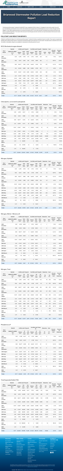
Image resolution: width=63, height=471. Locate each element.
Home (8, 7)
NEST (40, 442)
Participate (41, 438)
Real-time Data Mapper (21, 444)
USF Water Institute (23, 469)
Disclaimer (52, 446)
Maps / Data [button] (31, 7)
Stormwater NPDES (31, 450)
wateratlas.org (53, 439)
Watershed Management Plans (32, 443)
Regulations (30, 461)
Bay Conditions (8, 440)
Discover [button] (19, 7)
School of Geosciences (30, 469)
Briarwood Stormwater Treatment (9, 452)
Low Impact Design (31, 440)
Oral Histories (30, 457)
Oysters (29, 447)
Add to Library (41, 451)
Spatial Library (19, 454)
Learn (29, 438)
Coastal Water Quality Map (9, 443)
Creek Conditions (8, 444)
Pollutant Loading (20, 446)
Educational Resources (32, 460)
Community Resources (43, 443)
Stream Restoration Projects (8, 447)
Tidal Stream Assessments (19, 453)
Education (29, 458)
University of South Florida (48, 469)
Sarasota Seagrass (8, 450)
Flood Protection (31, 444)
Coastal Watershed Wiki (43, 448)
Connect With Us (53, 450)
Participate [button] (53, 7)
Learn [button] (41, 7)
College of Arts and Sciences (39, 469)
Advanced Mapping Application (20, 441)
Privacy (51, 448)
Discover (7, 438)
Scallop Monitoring (31, 446)
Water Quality (7, 448)
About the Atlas (53, 441)
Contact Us (52, 443)
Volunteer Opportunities (43, 440)
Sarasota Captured (31, 455)
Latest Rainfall (19, 450)
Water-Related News (31, 449)
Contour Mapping (20, 447)
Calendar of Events (31, 452)
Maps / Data (19, 438)
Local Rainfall (7, 454)
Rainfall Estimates (20, 449)
